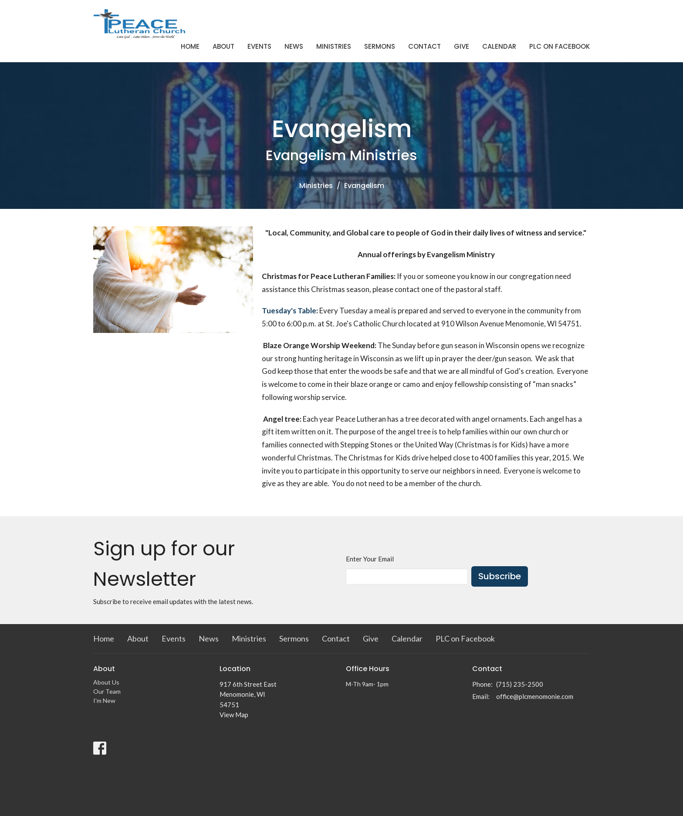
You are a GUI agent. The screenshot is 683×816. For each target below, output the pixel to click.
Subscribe (499, 576)
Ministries (333, 46)
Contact (424, 46)
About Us (106, 682)
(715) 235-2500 (519, 684)
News (293, 46)
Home (190, 46)
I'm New (104, 700)
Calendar (499, 46)
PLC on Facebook (559, 46)
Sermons (379, 46)
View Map (234, 715)
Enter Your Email (370, 559)
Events (259, 46)
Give (461, 46)
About (223, 46)
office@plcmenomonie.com (534, 696)
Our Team (107, 691)
